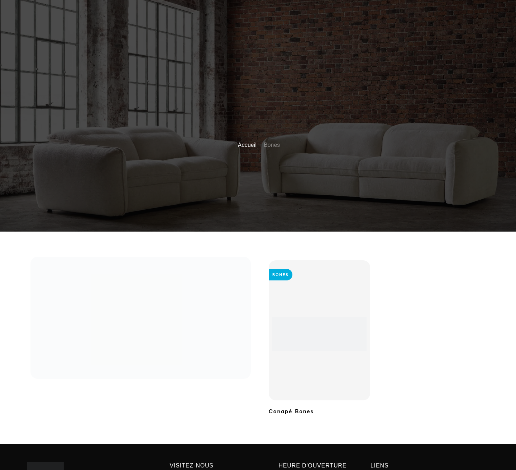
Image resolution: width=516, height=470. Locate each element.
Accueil (247, 144)
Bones (280, 274)
